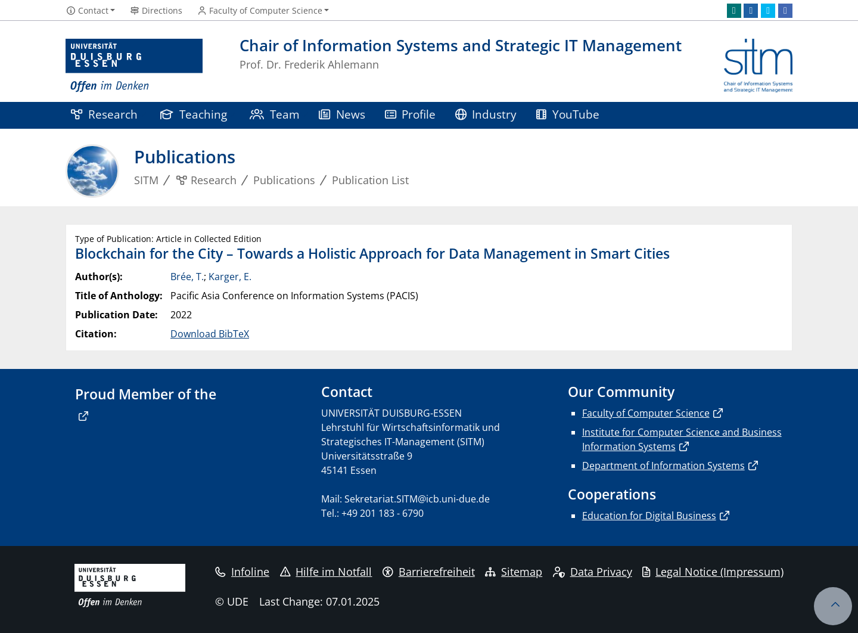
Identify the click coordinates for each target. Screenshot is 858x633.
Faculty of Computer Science (646, 413)
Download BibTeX (209, 333)
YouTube (567, 114)
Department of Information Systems (663, 465)
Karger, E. (230, 276)
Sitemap (513, 571)
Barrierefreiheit (429, 571)
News (342, 114)
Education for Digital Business (649, 515)
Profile (410, 114)
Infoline (242, 571)
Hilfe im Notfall (326, 571)
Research (104, 114)
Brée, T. (187, 276)
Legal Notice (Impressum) (713, 571)
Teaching (193, 114)
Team (275, 114)
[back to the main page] (758, 66)
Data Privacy (592, 571)
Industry (486, 114)
